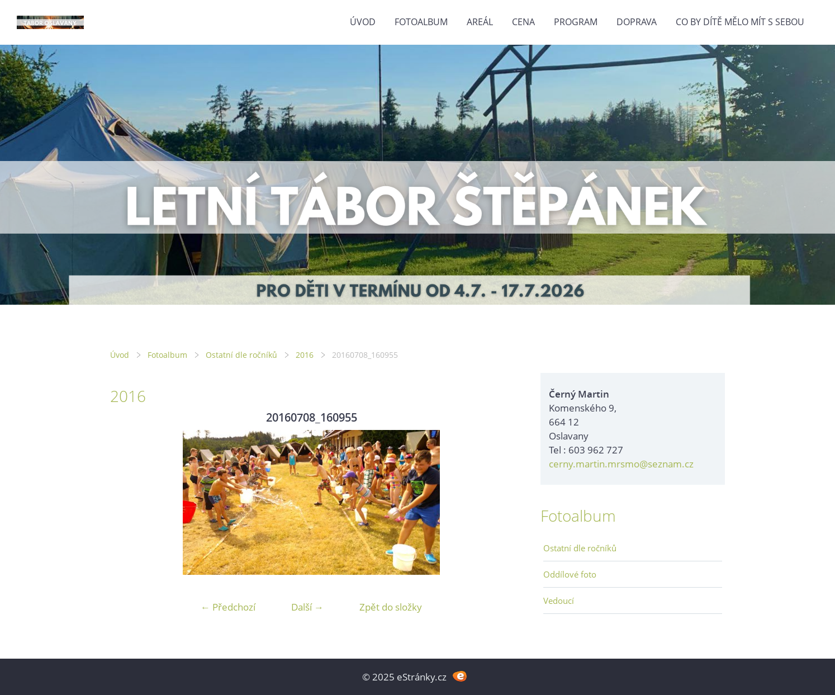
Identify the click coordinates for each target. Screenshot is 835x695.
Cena (523, 22)
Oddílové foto (569, 574)
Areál (480, 22)
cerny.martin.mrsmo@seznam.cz (621, 463)
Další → (307, 607)
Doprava (636, 22)
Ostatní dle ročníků (241, 354)
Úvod (363, 22)
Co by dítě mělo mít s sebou (740, 22)
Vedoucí (558, 600)
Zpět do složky (390, 607)
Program (575, 22)
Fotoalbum (421, 22)
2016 (305, 354)
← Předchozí (228, 607)
